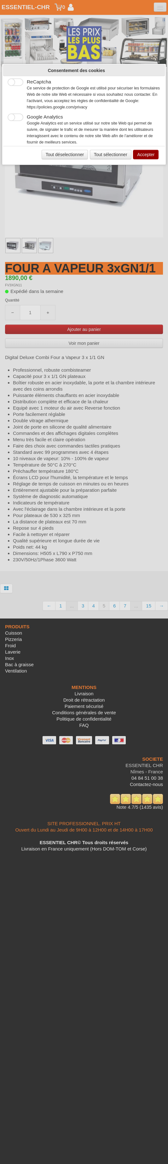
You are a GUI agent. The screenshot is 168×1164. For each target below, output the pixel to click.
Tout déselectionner (65, 154)
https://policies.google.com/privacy (57, 107)
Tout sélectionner (110, 154)
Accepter (145, 154)
